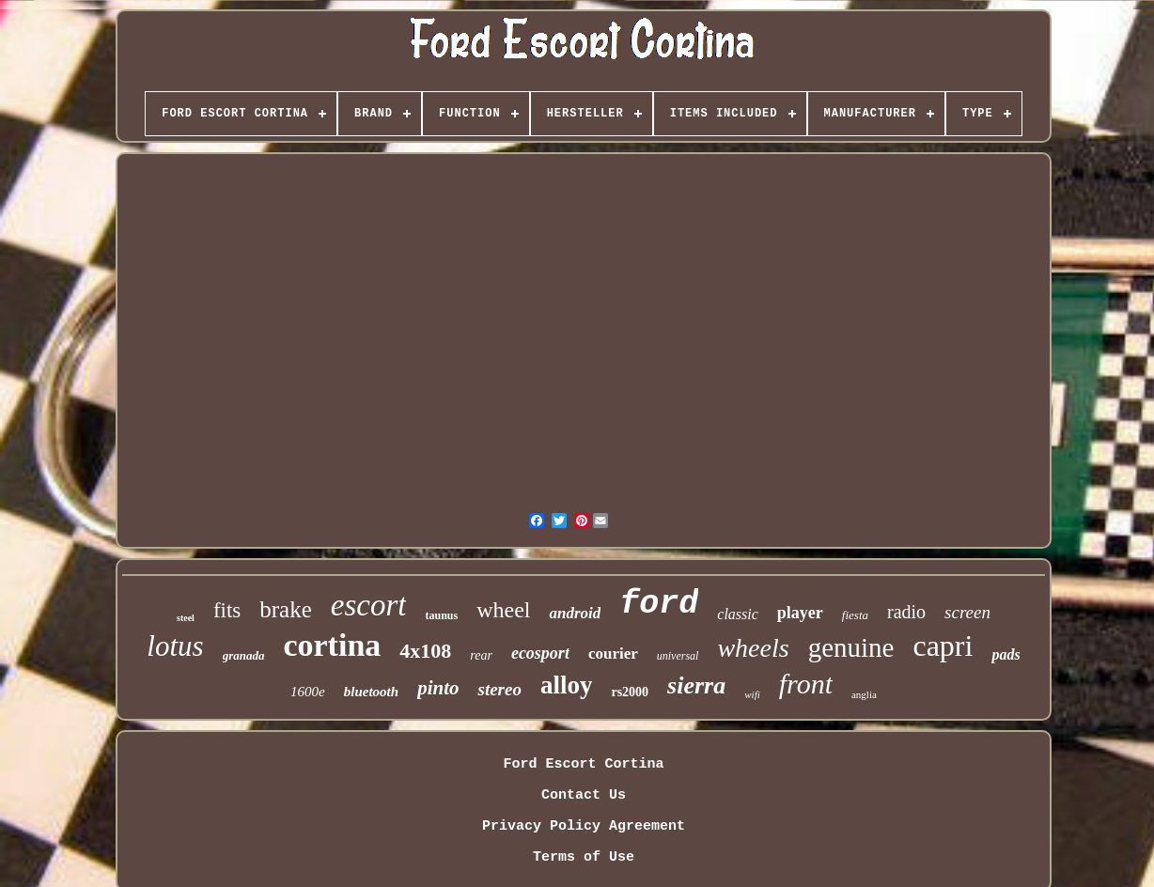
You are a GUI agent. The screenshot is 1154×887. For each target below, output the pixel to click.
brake (285, 609)
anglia (864, 694)
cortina (332, 645)
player (800, 612)
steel (186, 618)
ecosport (540, 653)
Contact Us (583, 795)
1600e (307, 691)
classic (737, 614)
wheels (752, 647)
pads (1005, 654)
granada (244, 655)
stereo (499, 689)
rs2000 (629, 692)
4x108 (425, 650)
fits (227, 610)
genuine (851, 647)
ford (658, 604)
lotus (175, 646)
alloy (566, 685)
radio (906, 611)
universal (678, 655)
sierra (696, 685)
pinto (438, 688)
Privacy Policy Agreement (583, 826)
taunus (441, 615)
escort (369, 605)
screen (967, 612)
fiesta (855, 615)
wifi (752, 694)
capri (942, 645)
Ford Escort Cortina (583, 764)
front (806, 683)
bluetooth (371, 691)
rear (481, 655)
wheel (503, 610)
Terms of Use (583, 857)
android (574, 613)
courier (613, 653)
